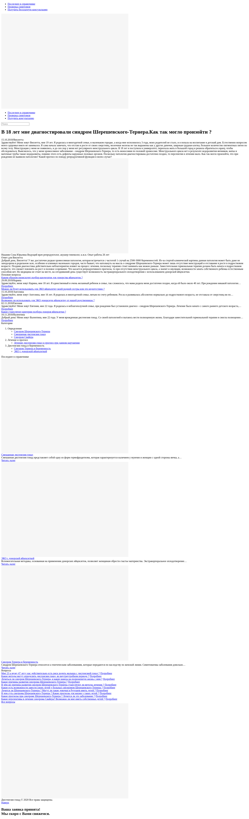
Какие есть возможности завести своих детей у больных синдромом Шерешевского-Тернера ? (52, 687)
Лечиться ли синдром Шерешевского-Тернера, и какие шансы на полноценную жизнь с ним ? (51, 679)
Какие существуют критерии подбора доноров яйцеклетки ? (33, 311)
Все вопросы (8, 701)
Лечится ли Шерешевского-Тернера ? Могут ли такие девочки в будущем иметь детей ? (48, 690)
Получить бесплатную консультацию (27, 9)
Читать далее (8, 460)
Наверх (5, 802)
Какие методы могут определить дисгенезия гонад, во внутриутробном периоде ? (45, 676)
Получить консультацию (21, 118)
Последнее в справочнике (21, 4)
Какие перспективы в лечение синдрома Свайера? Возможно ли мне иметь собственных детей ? (53, 699)
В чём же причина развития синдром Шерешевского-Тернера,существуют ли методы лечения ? (52, 684)
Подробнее (7, 286)
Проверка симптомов (19, 6)
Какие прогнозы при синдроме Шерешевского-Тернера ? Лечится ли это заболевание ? (48, 696)
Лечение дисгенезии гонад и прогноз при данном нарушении (47, 342)
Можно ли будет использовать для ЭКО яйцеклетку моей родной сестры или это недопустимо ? (52, 289)
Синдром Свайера (23, 337)
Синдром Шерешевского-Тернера (32, 331)
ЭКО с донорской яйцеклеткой (30, 351)
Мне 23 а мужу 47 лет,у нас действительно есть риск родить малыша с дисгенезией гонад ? (50, 673)
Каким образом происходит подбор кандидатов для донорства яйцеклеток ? (42, 277)
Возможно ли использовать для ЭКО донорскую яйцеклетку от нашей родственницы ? (48, 300)
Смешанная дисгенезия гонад (30, 334)
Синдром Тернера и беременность (32, 348)
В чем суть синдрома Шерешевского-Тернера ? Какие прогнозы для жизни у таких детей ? (50, 693)
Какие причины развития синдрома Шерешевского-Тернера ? (34, 682)
